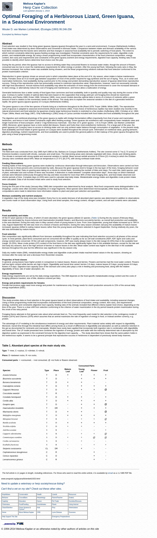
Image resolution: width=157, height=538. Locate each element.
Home (4, 512)
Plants (54, 504)
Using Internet (73, 504)
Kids (38, 507)
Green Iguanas (24, 507)
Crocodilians (23, 497)
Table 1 (95, 218)
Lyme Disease (57, 512)
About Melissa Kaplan (26, 512)
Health (39, 494)
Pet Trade (55, 501)
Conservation (23, 494)
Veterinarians (73, 507)
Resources (72, 494)
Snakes (71, 497)
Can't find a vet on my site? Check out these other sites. (31, 488)
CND (38, 512)
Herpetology (41, 497)
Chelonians (6, 504)
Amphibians (6, 494)
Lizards (54, 494)
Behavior (5, 497)
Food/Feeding (24, 504)
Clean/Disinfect (7, 507)
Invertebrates (41, 504)
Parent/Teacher (57, 497)
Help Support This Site (9, 516)
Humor (39, 501)
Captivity (5, 501)
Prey (53, 507)
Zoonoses (72, 512)
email (110, 473)
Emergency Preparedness (61, 516)
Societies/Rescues (75, 501)
